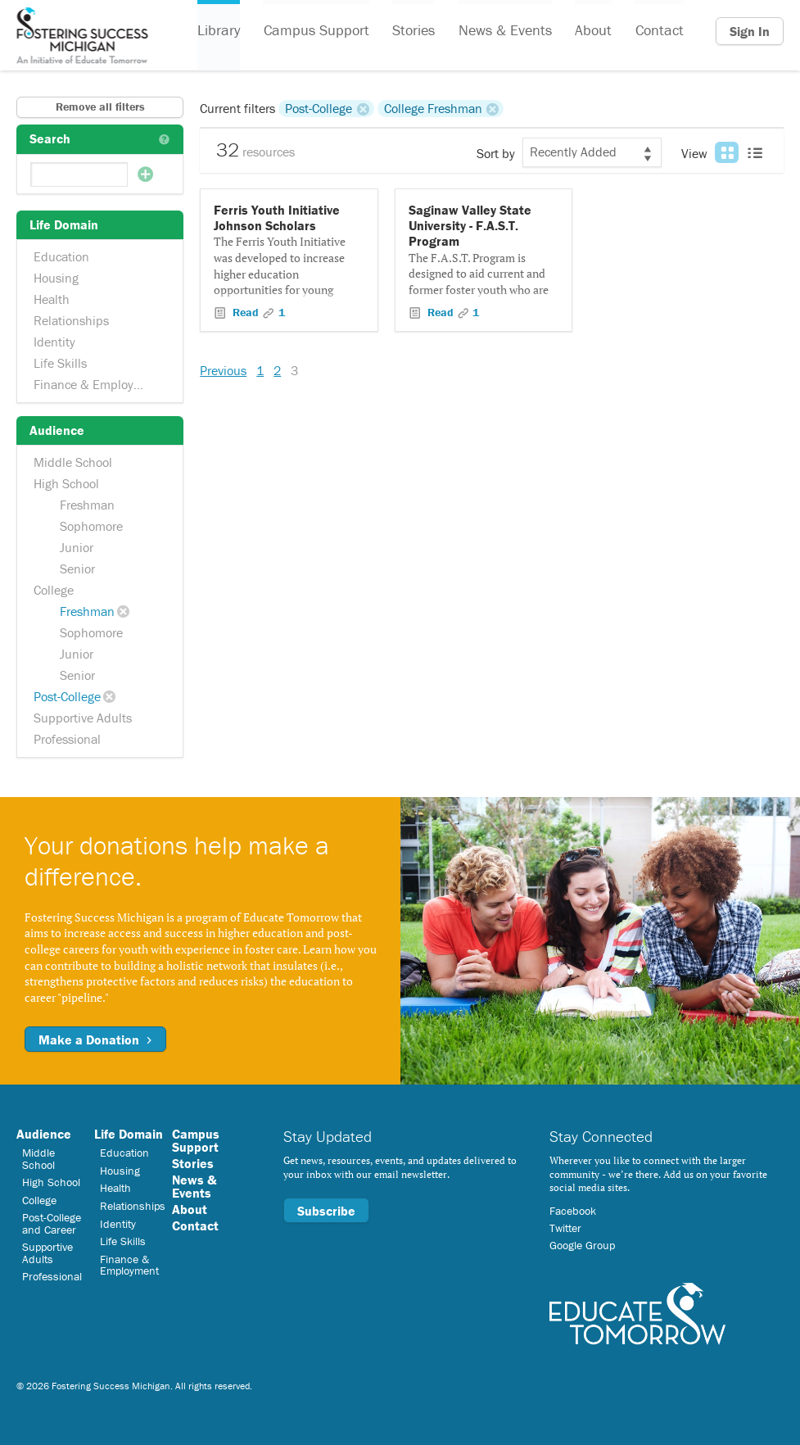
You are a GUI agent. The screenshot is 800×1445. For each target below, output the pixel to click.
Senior (77, 568)
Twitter (565, 1228)
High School (66, 483)
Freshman (87, 504)
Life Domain (128, 1134)
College (54, 590)
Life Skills (60, 363)
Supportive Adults (83, 717)
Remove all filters (100, 106)
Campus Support (315, 31)
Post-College (67, 696)
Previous (223, 370)
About (591, 31)
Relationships (71, 320)
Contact (657, 31)
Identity (54, 341)
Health (52, 299)
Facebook (572, 1210)
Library (218, 31)
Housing (56, 278)
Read (245, 312)
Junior (76, 547)
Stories (412, 31)
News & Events (503, 31)
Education (61, 256)
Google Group (582, 1245)
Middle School (73, 462)
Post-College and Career (51, 1223)
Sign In (750, 31)
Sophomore (91, 526)
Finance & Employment (98, 384)
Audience (43, 1134)
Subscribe (326, 1211)
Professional (67, 739)
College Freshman (433, 108)
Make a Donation (95, 1039)
